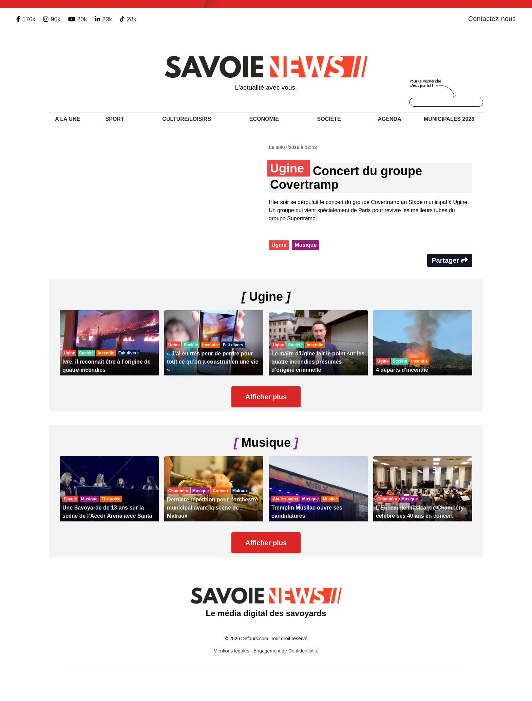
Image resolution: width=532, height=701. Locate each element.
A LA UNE (67, 119)
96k (55, 19)
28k (131, 19)
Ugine (278, 245)
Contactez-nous (492, 18)
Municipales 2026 (449, 119)
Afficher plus (266, 397)
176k (28, 19)
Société (329, 119)
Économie (264, 119)
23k (107, 19)
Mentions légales (231, 650)
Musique (305, 245)
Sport (115, 119)
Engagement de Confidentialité (285, 650)
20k (82, 19)
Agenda (389, 119)
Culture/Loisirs (186, 119)
